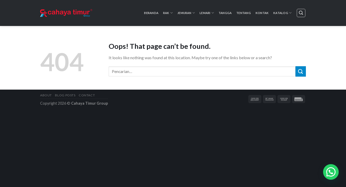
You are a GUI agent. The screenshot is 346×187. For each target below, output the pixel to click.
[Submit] (300, 71)
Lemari (207, 12)
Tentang (243, 13)
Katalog (282, 12)
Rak (168, 12)
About (46, 95)
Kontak (262, 13)
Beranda (151, 13)
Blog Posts (65, 95)
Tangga (225, 13)
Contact (87, 95)
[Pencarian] (301, 13)
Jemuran (186, 12)
